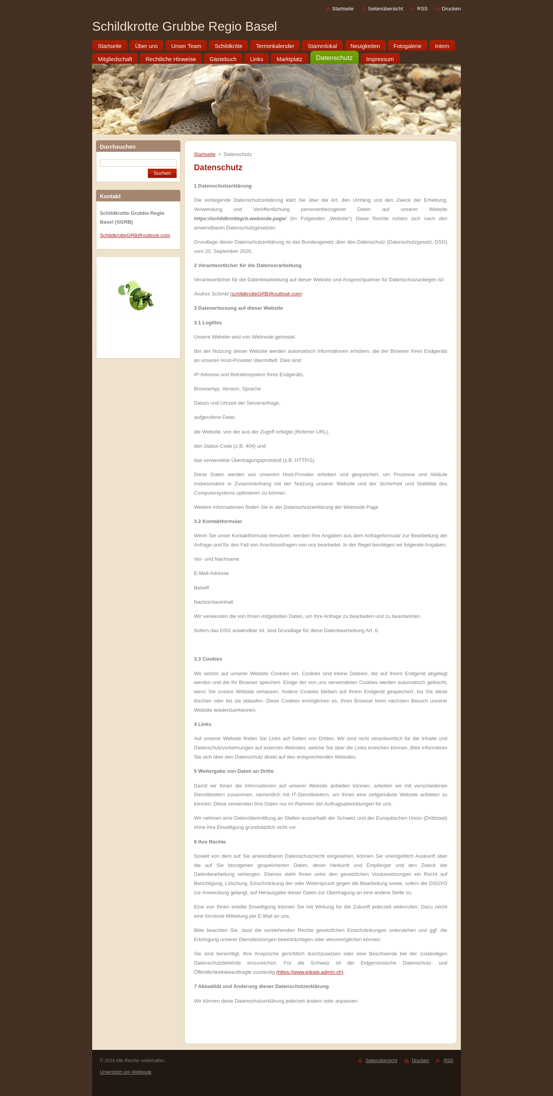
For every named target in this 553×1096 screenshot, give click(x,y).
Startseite (343, 9)
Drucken (451, 9)
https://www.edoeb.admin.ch (310, 972)
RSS (422, 9)
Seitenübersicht (385, 9)
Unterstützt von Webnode (125, 1072)
